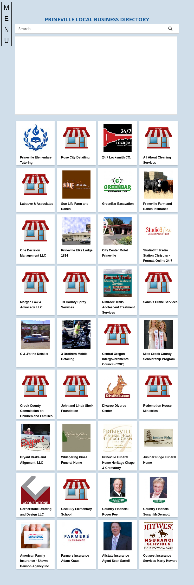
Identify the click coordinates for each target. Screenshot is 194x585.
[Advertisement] (96, 75)
